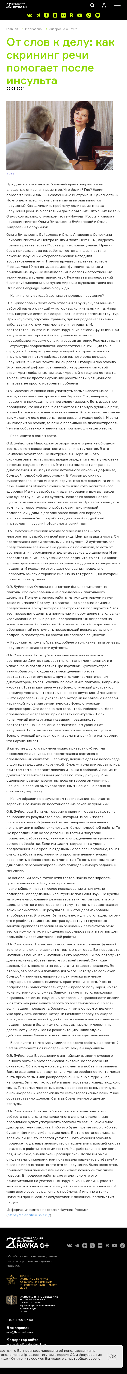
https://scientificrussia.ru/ (28, 1215)
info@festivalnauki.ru (21, 1332)
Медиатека (33, 29)
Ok (112, 1356)
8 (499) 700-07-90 (19, 1320)
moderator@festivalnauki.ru (26, 1344)
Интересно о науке (63, 29)
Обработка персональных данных (32, 1256)
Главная (12, 29)
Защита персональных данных (29, 1261)
